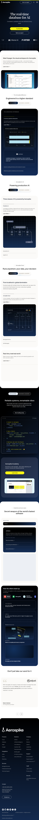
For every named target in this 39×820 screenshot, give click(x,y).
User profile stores (10, 549)
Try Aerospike (19, 29)
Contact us (6, 797)
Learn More (7, 125)
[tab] (7, 597)
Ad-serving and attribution (12, 545)
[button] (34, 2)
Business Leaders (24, 103)
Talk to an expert (25, 2)
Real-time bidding (10, 540)
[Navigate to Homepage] (5, 2)
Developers (13, 103)
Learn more (6, 66)
